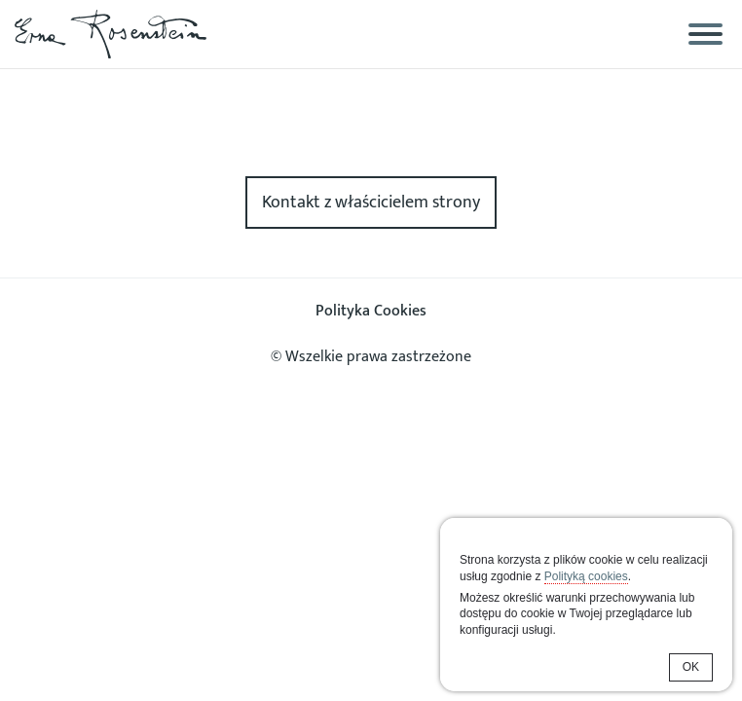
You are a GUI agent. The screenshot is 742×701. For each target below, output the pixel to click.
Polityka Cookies (371, 311)
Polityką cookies (586, 576)
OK (691, 667)
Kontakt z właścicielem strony (371, 202)
